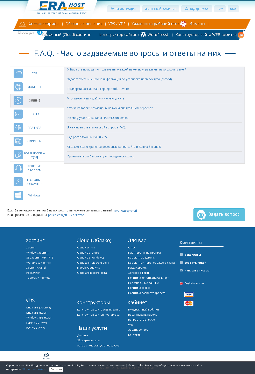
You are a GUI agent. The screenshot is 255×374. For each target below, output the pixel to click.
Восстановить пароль (142, 314)
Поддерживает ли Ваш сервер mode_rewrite (98, 89)
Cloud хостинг (86, 247)
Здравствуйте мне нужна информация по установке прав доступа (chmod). (119, 79)
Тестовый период (38, 277)
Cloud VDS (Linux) (88, 252)
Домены (197, 23)
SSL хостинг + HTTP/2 (39, 257)
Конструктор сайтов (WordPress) (98, 314)
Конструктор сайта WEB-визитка (206, 34)
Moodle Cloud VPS (88, 267)
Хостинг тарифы (44, 23)
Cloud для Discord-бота (92, 273)
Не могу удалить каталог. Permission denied (97, 118)
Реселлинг (33, 273)
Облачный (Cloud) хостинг (66, 34)
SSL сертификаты (88, 340)
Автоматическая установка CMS (98, 345)
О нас (131, 247)
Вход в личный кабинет (143, 309)
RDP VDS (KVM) (35, 327)
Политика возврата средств (146, 293)
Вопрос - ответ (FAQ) (141, 319)
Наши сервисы (137, 267)
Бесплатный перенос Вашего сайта (151, 262)
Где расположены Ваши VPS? (87, 137)
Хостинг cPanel (36, 267)
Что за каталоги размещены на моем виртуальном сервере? (110, 108)
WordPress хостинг (38, 262)
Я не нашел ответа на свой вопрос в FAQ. (96, 127)
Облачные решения (83, 23)
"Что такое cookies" (33, 369)
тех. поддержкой (125, 210)
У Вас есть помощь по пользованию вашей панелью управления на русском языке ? (126, 69)
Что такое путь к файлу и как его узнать (95, 98)
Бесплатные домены (141, 257)
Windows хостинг (37, 252)
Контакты (134, 335)
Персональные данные (143, 283)
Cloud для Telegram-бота (93, 262)
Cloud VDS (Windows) (90, 257)
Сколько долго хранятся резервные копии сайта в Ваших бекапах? (114, 147)
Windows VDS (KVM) (38, 317)
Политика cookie (139, 288)
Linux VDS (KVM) (36, 312)
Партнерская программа (144, 252)
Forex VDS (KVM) (36, 322)
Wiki (130, 325)
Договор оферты (139, 273)
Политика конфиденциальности (149, 277)
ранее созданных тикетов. (66, 215)
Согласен (56, 369)
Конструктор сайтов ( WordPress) (133, 34)
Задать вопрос (218, 215)
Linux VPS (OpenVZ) (38, 307)
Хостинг (31, 247)
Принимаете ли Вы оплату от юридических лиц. (100, 156)
